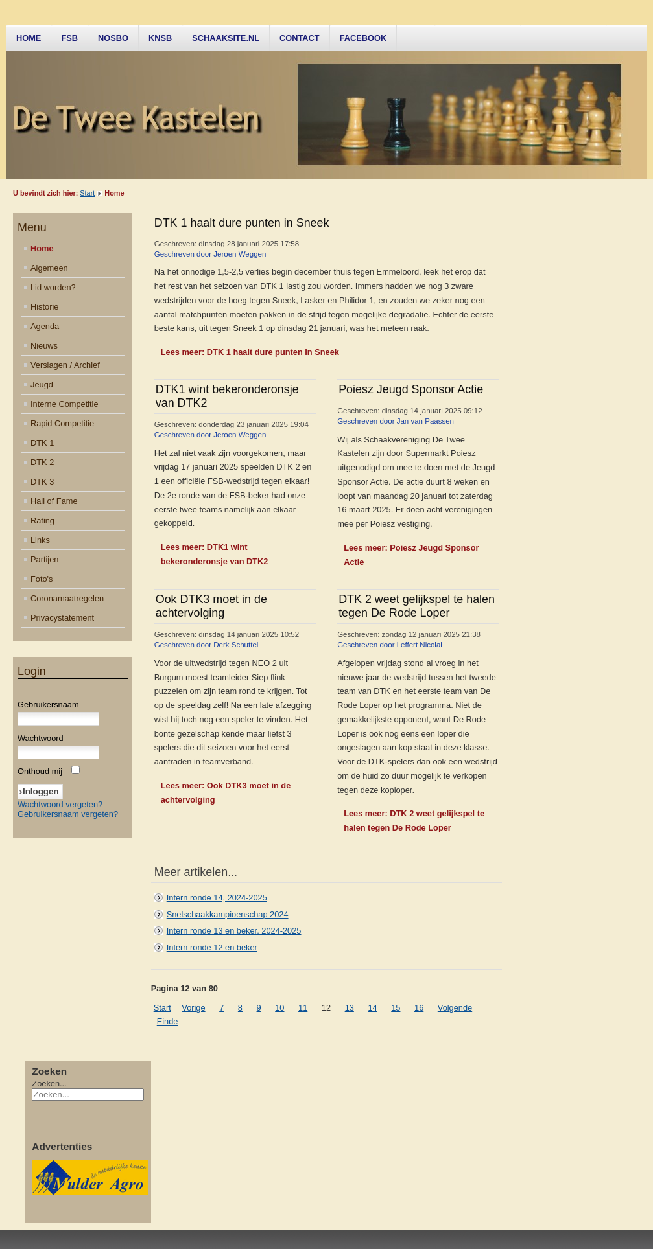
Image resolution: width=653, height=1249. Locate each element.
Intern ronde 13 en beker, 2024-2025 (234, 930)
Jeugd (41, 384)
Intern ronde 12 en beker (212, 947)
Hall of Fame (54, 501)
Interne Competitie (64, 404)
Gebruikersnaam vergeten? (68, 814)
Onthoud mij (40, 771)
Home (28, 38)
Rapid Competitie (62, 423)
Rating (42, 520)
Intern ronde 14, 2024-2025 (217, 897)
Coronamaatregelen (67, 598)
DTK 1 (42, 443)
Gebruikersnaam (48, 704)
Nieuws (44, 345)
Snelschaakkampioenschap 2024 (228, 914)
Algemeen (49, 268)
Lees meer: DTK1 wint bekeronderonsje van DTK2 (214, 554)
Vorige (193, 1008)
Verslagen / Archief (65, 365)
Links (40, 540)
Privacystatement (62, 618)
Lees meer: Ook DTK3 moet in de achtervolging (226, 793)
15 (395, 1008)
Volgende (455, 1008)
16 (418, 1008)
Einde (167, 1021)
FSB (69, 38)
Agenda (44, 326)
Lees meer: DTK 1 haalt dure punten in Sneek (250, 352)
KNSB (160, 38)
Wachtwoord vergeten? (60, 804)
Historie (44, 307)
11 (302, 1008)
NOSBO (113, 38)
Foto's (41, 579)
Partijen (44, 559)
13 (349, 1008)
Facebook (363, 38)
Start (87, 193)
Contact (299, 38)
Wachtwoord (41, 738)
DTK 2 (42, 462)
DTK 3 (42, 482)
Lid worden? (53, 287)
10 (279, 1008)
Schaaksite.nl (225, 38)
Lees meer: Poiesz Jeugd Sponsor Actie (411, 555)
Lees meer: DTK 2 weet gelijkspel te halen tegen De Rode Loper (414, 820)
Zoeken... (49, 1083)
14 (372, 1008)
